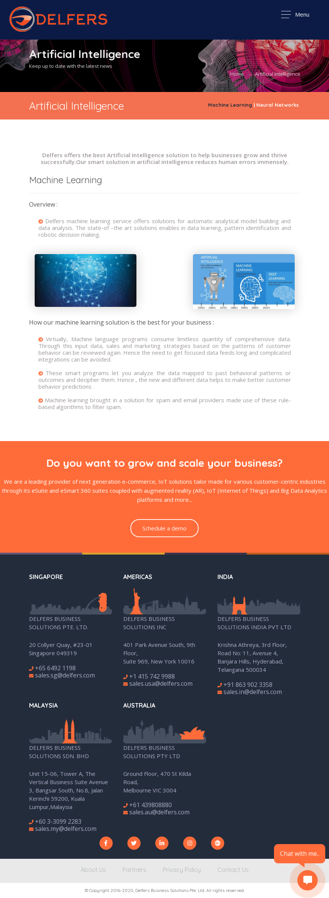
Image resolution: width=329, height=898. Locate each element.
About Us (93, 869)
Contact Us (233, 869)
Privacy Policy (182, 869)
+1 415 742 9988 (149, 676)
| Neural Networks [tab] (276, 105)
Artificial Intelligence (277, 74)
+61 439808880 (147, 805)
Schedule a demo (164, 528)
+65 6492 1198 (52, 668)
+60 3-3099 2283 (55, 821)
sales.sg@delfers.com (62, 675)
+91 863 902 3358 (244, 684)
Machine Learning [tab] (230, 105)
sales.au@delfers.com (156, 812)
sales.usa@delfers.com (158, 683)
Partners (134, 869)
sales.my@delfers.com (62, 828)
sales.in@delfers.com (249, 692)
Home (237, 74)
